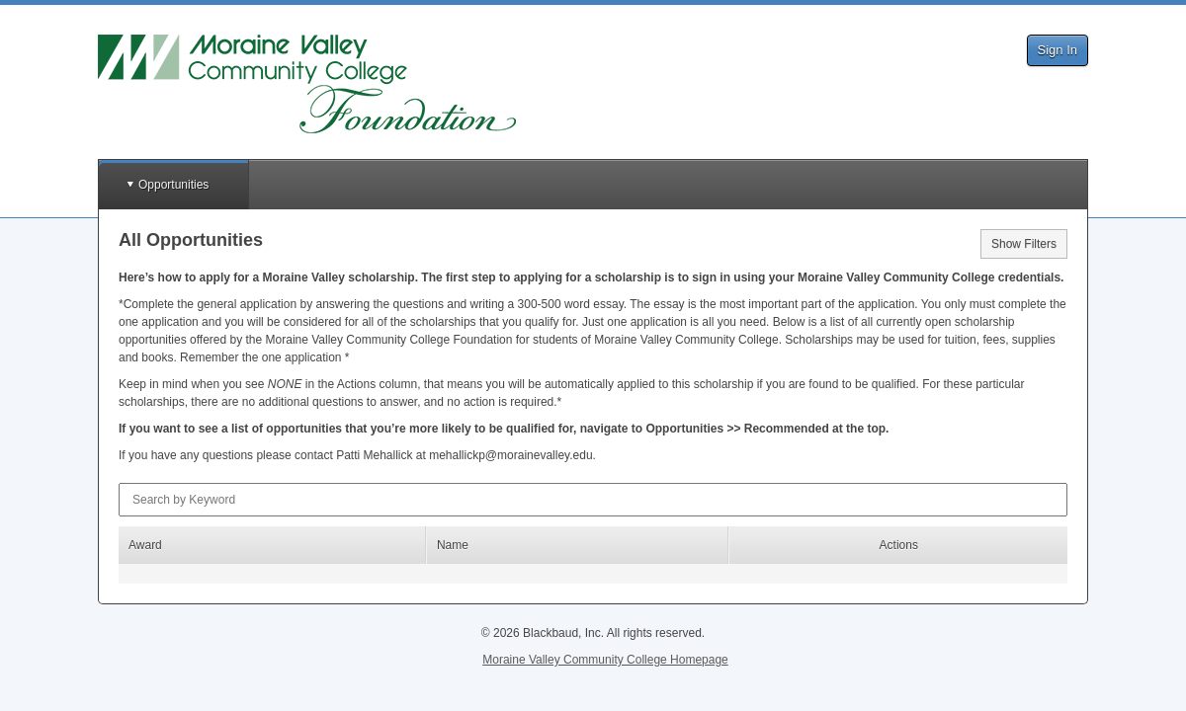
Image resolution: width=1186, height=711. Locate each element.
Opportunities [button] (173, 185)
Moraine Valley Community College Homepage (605, 660)
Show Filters (1024, 244)
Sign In (1057, 49)
